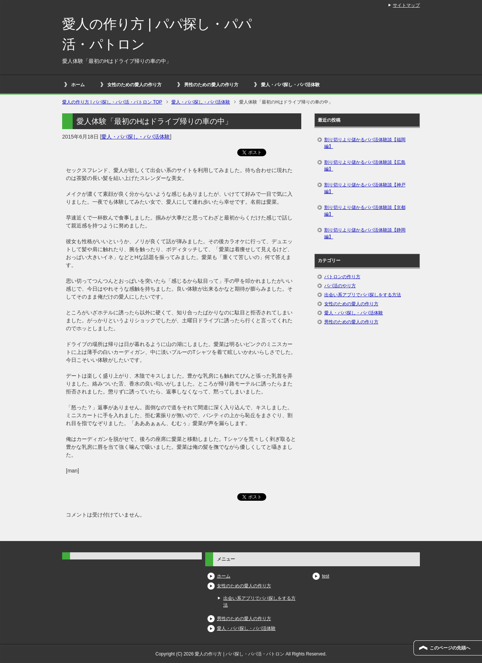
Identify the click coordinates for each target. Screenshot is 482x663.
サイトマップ (406, 5)
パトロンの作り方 (342, 276)
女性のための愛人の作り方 (134, 84)
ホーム (78, 84)
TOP (112, 102)
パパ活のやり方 (340, 285)
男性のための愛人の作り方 (211, 84)
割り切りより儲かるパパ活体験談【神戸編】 (365, 188)
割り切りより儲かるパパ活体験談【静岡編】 (365, 233)
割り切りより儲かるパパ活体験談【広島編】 (365, 166)
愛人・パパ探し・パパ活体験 (290, 84)
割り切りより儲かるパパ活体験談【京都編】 (365, 211)
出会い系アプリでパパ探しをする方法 (362, 294)
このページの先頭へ (450, 648)
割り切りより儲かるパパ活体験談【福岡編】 (365, 143)
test (325, 576)
